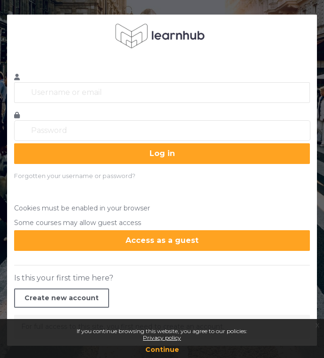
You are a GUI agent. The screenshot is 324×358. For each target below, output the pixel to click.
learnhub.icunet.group (162, 36)
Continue (162, 349)
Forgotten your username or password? (74, 175)
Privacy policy (162, 337)
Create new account (61, 298)
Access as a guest (162, 240)
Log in (162, 153)
